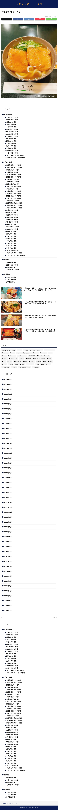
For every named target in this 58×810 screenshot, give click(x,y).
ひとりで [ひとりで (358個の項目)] (40, 350)
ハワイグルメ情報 (12, 250)
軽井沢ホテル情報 (12, 131)
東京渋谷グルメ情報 (12, 189)
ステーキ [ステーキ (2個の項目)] (36, 353)
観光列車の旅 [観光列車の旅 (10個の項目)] (6, 367)
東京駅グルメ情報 (12, 172)
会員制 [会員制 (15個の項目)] (49, 358)
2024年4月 (8, 423)
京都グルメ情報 (11, 236)
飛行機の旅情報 (11, 262)
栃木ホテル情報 (11, 122)
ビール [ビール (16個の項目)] (4, 355)
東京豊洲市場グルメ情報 (14, 205)
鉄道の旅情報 (10, 267)
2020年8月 (8, 571)
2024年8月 (8, 404)
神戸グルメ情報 (11, 241)
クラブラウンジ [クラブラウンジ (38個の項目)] (27, 353)
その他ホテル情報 (12, 150)
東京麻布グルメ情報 (12, 182)
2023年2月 (8, 492)
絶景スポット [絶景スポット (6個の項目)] (30, 364)
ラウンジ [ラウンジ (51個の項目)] (40, 355)
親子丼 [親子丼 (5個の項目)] (48, 364)
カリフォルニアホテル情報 (15, 155)
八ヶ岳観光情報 (11, 279)
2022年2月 (8, 546)
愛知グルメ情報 (11, 234)
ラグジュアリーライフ (29, 4)
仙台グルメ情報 (11, 212)
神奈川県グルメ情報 (12, 227)
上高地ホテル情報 (12, 136)
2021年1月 (8, 561)
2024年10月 (8, 394)
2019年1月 (8, 610)
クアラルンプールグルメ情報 (15, 255)
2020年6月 (8, 581)
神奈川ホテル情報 (12, 129)
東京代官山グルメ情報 (13, 193)
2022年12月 (8, 502)
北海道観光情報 (11, 277)
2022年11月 (8, 507)
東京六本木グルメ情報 (13, 186)
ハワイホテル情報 (12, 153)
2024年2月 (8, 433)
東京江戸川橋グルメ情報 (14, 167)
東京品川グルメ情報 (12, 179)
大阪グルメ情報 (11, 238)
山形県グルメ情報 (12, 215)
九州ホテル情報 (11, 146)
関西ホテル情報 (11, 141)
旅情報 (6, 260)
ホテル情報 (8, 114)
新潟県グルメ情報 (12, 217)
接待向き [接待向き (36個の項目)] (32, 361)
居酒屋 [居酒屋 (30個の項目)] (25, 361)
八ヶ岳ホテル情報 (12, 134)
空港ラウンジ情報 (12, 265)
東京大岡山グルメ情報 (13, 198)
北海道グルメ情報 (12, 210)
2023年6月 (8, 473)
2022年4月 (8, 541)
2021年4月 (8, 556)
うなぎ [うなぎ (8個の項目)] (20, 350)
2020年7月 (8, 576)
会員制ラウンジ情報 (12, 270)
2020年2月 (8, 601)
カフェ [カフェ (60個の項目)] (13, 353)
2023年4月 (8, 482)
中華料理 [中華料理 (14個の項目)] (29, 358)
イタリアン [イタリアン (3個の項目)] (5, 353)
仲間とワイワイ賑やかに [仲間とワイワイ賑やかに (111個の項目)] (39, 358)
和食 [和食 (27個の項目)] (4, 361)
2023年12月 (8, 443)
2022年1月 (8, 551)
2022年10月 (8, 512)
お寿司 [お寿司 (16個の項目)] (26, 350)
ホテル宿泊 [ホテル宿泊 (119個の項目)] (32, 355)
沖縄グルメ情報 (11, 248)
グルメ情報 (8, 162)
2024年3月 (8, 428)
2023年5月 (8, 478)
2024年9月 (8, 399)
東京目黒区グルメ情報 (13, 196)
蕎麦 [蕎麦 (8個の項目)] (43, 364)
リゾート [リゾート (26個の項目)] (5, 358)
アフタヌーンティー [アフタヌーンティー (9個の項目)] (50, 350)
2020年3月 (8, 596)
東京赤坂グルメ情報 (12, 184)
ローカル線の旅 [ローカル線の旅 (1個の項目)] (14, 358)
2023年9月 (8, 458)
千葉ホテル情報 (11, 127)
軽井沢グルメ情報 (12, 222)
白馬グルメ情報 (11, 231)
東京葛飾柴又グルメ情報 (14, 208)
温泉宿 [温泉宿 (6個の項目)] (4, 364)
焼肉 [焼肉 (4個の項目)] (17, 364)
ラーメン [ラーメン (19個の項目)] (47, 355)
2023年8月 (8, 463)
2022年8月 (8, 522)
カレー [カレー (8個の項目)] (19, 353)
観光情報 (7, 274)
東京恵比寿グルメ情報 (13, 191)
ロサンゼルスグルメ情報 (14, 253)
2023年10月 (8, 453)
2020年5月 (8, 586)
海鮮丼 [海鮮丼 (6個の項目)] (50, 361)
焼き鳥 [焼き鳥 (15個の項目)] (11, 364)
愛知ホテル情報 (11, 138)
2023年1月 (8, 497)
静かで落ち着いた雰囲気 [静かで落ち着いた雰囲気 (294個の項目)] (25, 367)
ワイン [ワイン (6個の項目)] (22, 358)
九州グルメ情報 (11, 246)
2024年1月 (8, 438)
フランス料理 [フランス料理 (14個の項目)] (13, 355)
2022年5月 (8, 537)
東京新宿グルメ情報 (12, 170)
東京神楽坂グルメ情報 (13, 165)
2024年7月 (8, 409)
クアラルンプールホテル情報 (15, 157)
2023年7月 (8, 468)
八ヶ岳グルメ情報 (12, 229)
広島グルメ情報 (11, 243)
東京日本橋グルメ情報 (13, 174)
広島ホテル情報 (11, 143)
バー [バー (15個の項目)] (51, 353)
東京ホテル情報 (11, 124)
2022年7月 (8, 527)
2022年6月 (8, 532)
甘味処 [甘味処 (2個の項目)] (22, 364)
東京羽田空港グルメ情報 (14, 203)
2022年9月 (8, 517)
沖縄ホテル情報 (11, 148)
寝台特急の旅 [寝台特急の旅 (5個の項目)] (18, 361)
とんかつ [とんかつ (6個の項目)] (33, 350)
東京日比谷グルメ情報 (13, 177)
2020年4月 (8, 591)
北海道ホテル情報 (12, 117)
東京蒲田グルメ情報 (12, 200)
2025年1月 (8, 389)
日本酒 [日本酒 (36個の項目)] (39, 361)
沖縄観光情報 (10, 282)
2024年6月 (8, 414)
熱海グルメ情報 (11, 224)
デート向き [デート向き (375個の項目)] (44, 353)
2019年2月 (8, 605)
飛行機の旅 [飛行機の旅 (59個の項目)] (36, 367)
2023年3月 (8, 487)
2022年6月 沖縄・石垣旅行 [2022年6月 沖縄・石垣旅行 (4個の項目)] (9, 350)
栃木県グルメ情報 (12, 219)
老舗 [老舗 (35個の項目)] (38, 364)
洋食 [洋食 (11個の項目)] (45, 361)
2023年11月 (8, 448)
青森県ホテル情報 (12, 119)
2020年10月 (8, 566)
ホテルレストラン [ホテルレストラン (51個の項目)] (23, 355)
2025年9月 (8, 379)
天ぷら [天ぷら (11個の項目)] (10, 361)
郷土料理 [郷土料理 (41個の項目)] (14, 367)
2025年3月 (8, 384)
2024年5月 (8, 418)
